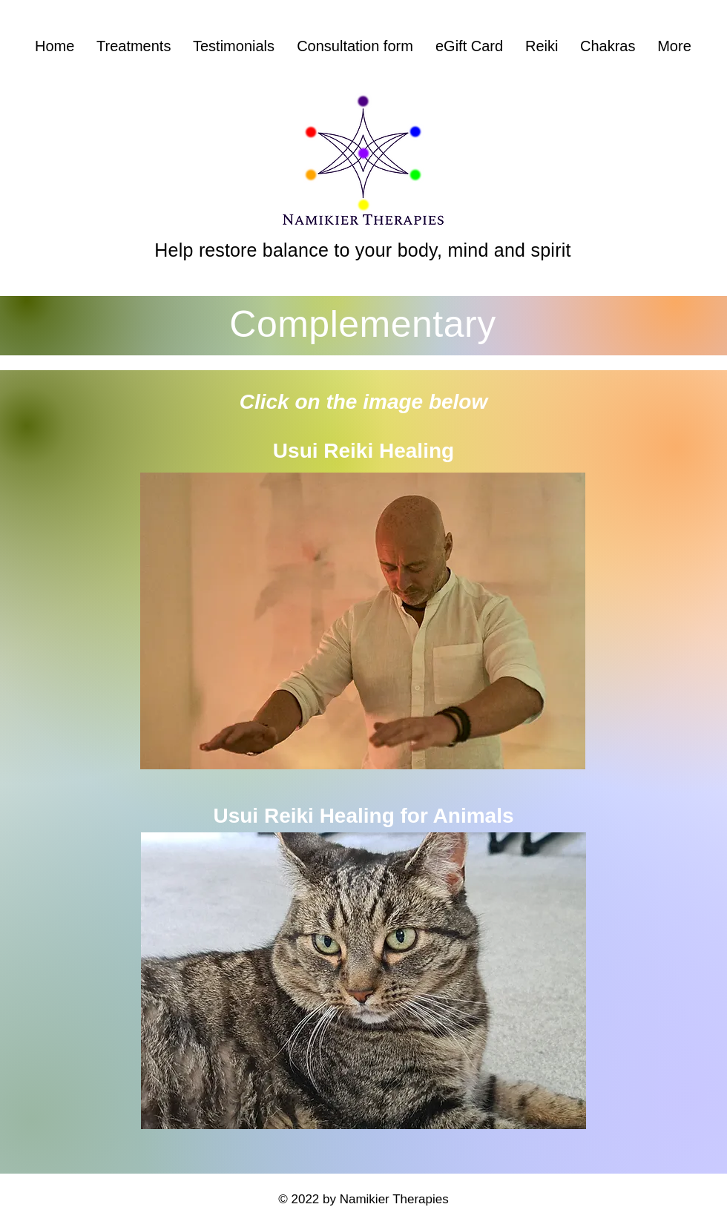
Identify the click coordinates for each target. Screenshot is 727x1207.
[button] (133, 46)
